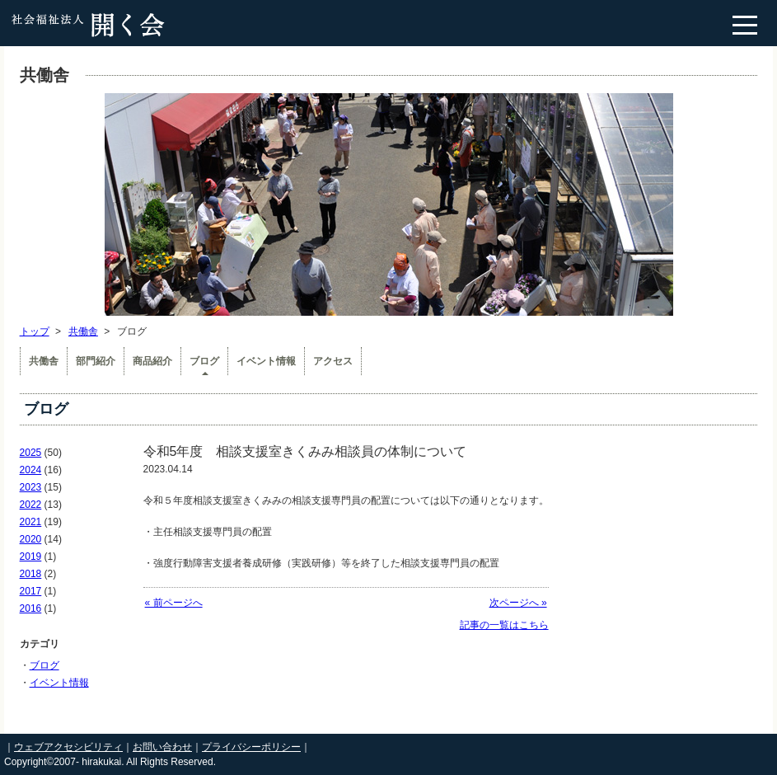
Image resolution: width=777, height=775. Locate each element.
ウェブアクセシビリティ (68, 747)
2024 (31, 470)
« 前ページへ (174, 602)
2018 (31, 574)
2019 (31, 556)
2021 (31, 522)
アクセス (333, 361)
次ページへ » (518, 602)
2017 (31, 591)
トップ (34, 331)
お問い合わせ (162, 747)
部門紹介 (95, 361)
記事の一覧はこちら (504, 625)
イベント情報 (266, 361)
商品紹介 (152, 361)
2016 (31, 608)
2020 (31, 539)
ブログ (204, 361)
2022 (31, 504)
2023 (31, 487)
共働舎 (83, 331)
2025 (31, 452)
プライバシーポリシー (251, 747)
